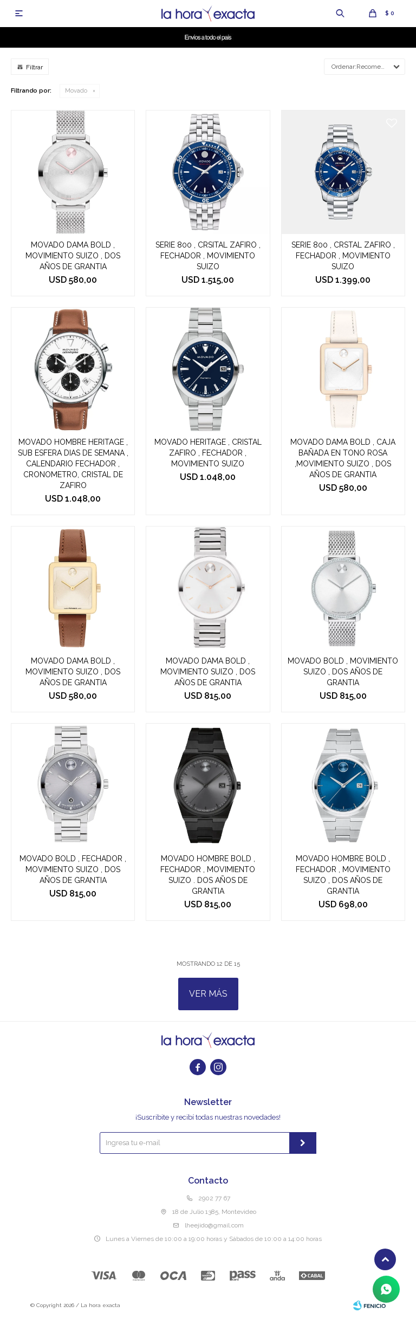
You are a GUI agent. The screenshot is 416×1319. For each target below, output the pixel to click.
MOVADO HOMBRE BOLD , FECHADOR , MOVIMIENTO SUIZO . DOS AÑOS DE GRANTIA (207, 874)
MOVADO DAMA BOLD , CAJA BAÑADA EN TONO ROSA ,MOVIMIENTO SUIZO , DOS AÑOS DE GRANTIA (342, 458)
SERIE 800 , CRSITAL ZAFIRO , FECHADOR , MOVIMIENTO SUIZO (208, 256)
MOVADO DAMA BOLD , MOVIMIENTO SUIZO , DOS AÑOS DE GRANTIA (72, 256)
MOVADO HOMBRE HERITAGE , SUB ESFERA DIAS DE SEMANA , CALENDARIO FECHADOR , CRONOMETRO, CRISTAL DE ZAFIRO (73, 464)
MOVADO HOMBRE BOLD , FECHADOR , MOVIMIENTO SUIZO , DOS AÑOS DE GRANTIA (343, 874)
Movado (76, 90)
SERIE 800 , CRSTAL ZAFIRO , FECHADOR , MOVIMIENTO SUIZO (343, 256)
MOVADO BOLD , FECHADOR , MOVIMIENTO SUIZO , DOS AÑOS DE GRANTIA (73, 869)
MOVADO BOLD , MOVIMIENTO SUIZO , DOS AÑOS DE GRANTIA (343, 672)
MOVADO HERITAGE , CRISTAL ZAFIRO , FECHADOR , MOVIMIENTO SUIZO (208, 453)
